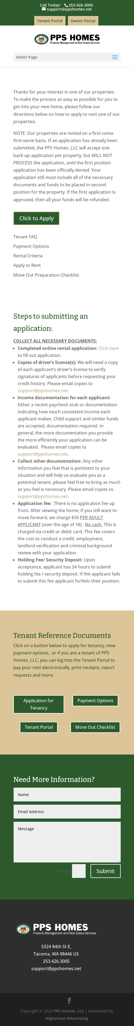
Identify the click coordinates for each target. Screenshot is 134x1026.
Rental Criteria (28, 256)
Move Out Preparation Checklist (46, 275)
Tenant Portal (50, 20)
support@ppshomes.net (43, 391)
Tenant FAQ (25, 237)
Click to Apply (36, 218)
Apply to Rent (27, 265)
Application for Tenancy (38, 704)
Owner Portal (83, 20)
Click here (109, 348)
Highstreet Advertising (67, 1018)
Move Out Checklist (95, 727)
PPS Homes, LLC (69, 1011)
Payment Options (31, 246)
